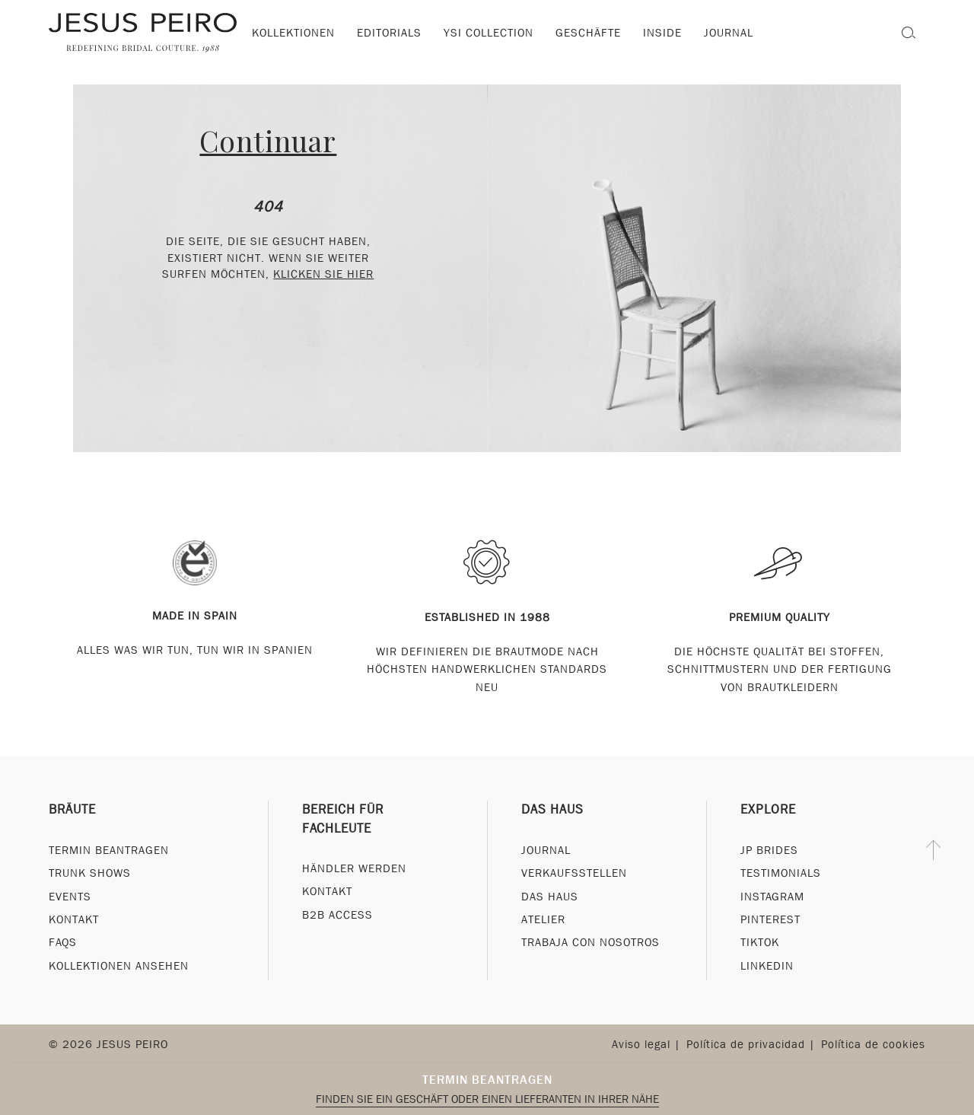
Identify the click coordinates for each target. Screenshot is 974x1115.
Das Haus (552, 810)
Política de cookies (873, 1044)
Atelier (543, 919)
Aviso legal (641, 1044)
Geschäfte (588, 32)
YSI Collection (488, 32)
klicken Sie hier (323, 274)
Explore (768, 810)
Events (70, 896)
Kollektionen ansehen (119, 965)
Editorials (389, 32)
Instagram (772, 896)
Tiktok (759, 943)
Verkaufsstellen (574, 873)
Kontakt (74, 919)
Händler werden (354, 868)
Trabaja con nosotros (590, 943)
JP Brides (769, 850)
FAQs (63, 943)
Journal (546, 850)
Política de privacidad (745, 1044)
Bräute (72, 810)
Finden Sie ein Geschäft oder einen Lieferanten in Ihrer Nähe (487, 1099)
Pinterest (770, 919)
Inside (662, 32)
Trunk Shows (90, 873)
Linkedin (767, 965)
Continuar (267, 140)
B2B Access (337, 914)
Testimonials (780, 873)
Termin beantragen (487, 1080)
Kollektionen (293, 32)
